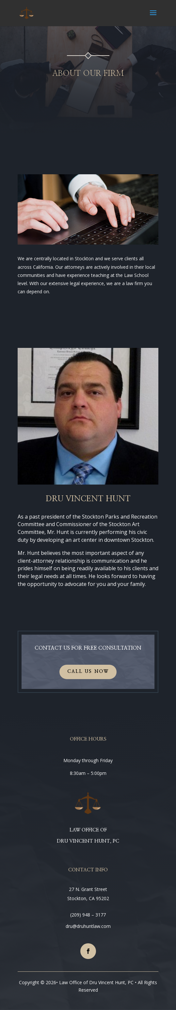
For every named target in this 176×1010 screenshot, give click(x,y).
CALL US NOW (88, 671)
